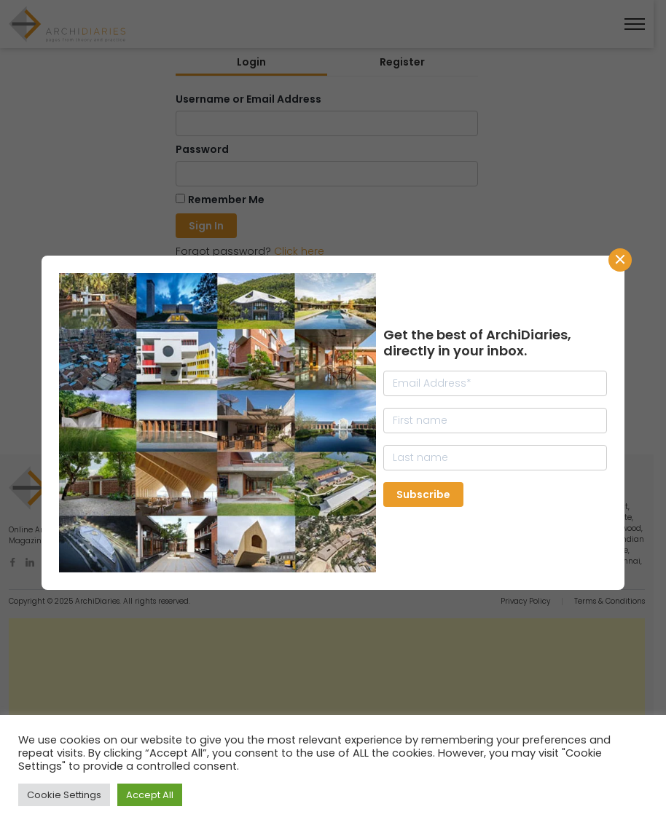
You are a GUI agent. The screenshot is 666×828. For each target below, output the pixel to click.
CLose (620, 260)
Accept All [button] (149, 795)
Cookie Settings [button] (64, 795)
